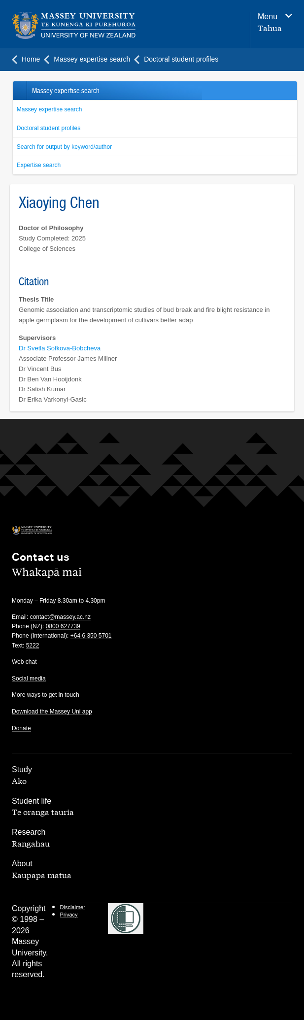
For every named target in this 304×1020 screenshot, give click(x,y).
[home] (100, 25)
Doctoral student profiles (48, 128)
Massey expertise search (49, 109)
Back (19, 90)
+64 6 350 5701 (91, 635)
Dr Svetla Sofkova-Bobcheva (60, 348)
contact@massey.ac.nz (60, 616)
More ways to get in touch (45, 694)
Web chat (24, 661)
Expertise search (39, 165)
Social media (29, 678)
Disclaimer (72, 907)
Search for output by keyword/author (64, 146)
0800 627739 (63, 626)
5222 (32, 645)
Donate (21, 728)
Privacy (69, 915)
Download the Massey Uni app (52, 711)
